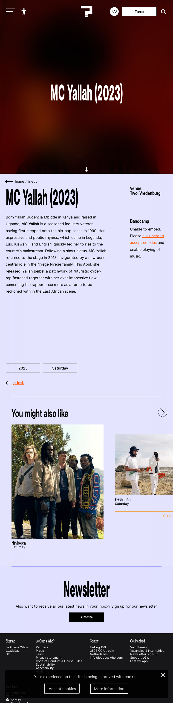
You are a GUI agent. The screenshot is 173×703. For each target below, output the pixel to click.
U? (8, 654)
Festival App (139, 661)
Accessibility (45, 668)
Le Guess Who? (17, 647)
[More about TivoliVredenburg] (148, 205)
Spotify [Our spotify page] (13, 700)
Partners (42, 647)
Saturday (60, 368)
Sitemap (10, 641)
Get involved (137, 641)
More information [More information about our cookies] (109, 688)
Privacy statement (49, 657)
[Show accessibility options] (24, 11)
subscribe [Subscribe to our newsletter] (87, 617)
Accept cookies (62, 688)
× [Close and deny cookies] (163, 674)
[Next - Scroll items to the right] (162, 412)
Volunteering (139, 647)
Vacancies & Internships (147, 650)
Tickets (139, 12)
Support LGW (139, 657)
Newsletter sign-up (144, 654)
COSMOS (12, 650)
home (19, 181)
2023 (23, 368)
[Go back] (9, 181)
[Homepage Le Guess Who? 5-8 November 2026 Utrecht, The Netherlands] (86, 11)
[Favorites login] (114, 11)
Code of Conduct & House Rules (59, 661)
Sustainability (45, 664)
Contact (94, 641)
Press (40, 650)
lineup (32, 181)
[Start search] (162, 12)
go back (15, 382)
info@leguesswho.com (106, 657)
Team (39, 654)
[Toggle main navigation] (9, 12)
